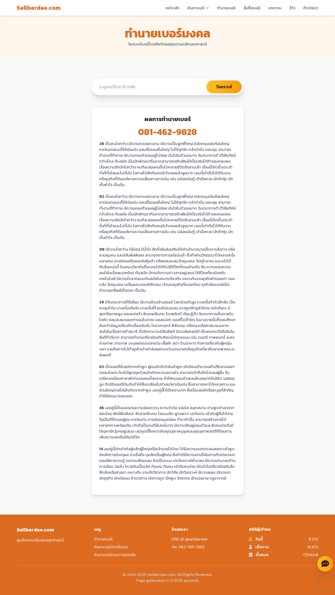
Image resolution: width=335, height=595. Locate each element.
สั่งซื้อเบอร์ (251, 8)
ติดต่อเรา (310, 8)
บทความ (275, 8)
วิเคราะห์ (224, 86)
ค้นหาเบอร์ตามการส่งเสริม (115, 555)
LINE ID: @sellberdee (189, 539)
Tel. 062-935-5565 (187, 547)
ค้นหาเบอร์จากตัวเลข (111, 547)
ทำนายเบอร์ (226, 8)
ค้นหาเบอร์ (198, 8)
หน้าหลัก (172, 8)
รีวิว (292, 8)
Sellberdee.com (39, 8)
